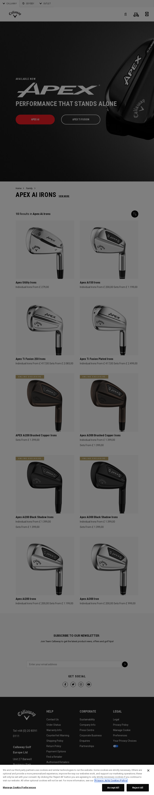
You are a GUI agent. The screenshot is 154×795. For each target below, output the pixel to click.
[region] (77, 780)
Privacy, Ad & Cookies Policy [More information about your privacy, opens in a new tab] (111, 780)
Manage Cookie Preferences (19, 787)
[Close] (148, 770)
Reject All (137, 787)
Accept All (113, 787)
